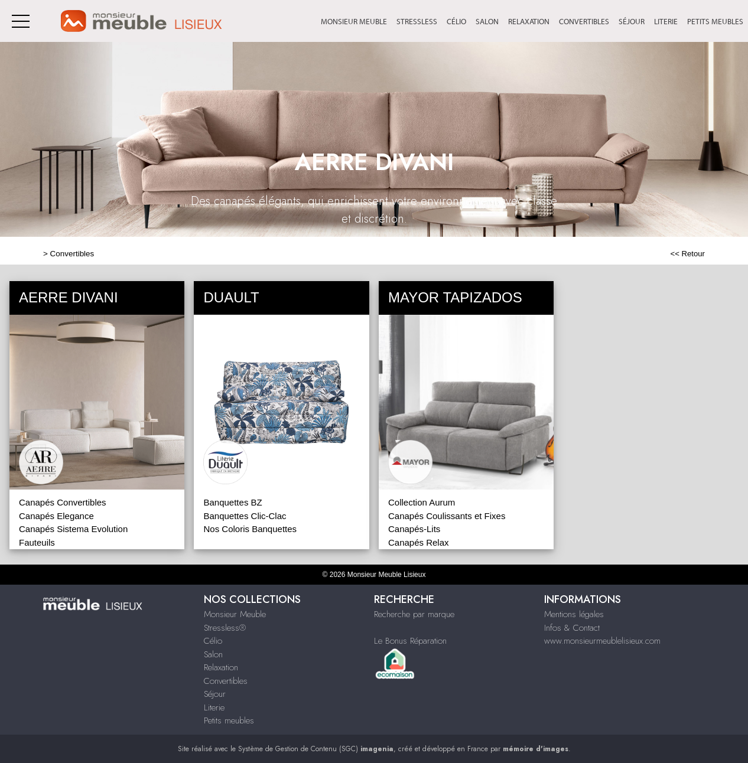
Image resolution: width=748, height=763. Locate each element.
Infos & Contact (572, 627)
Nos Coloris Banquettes (250, 529)
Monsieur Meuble (354, 21)
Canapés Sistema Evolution (73, 529)
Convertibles (584, 21)
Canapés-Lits (414, 529)
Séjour (632, 21)
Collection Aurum (421, 502)
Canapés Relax (418, 542)
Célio (456, 21)
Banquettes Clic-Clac (244, 516)
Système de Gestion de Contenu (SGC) (315, 749)
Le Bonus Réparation (410, 640)
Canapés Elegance (56, 516)
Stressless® (225, 627)
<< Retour (687, 253)
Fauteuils (37, 542)
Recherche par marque (414, 614)
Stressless (416, 21)
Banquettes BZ (232, 502)
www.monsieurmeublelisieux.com (602, 640)
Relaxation (528, 21)
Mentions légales (574, 614)
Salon (487, 21)
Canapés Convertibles (62, 502)
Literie (666, 21)
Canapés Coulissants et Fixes (446, 516)
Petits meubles (715, 21)
